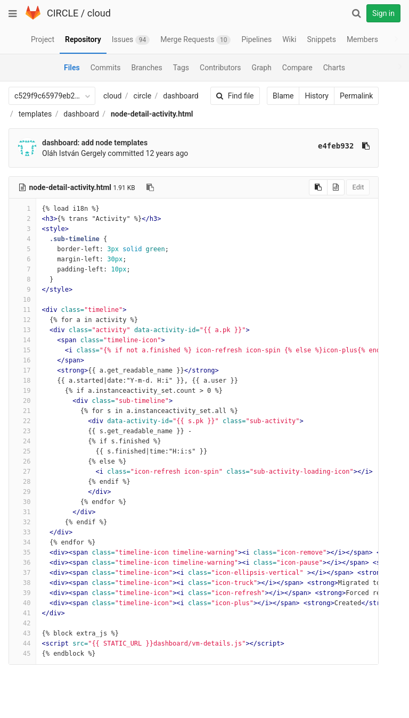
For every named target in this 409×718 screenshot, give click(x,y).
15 (22, 350)
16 (22, 360)
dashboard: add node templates (95, 142)
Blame (271, 96)
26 (22, 461)
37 (22, 572)
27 (22, 471)
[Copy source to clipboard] (307, 187)
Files (72, 67)
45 (22, 653)
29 (22, 492)
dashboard (180, 96)
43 (22, 633)
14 (22, 340)
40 (22, 603)
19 (22, 390)
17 (22, 370)
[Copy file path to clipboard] (150, 187)
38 (22, 583)
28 (22, 481)
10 (22, 299)
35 (22, 552)
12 (22, 320)
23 (22, 431)
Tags (181, 67)
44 (22, 643)
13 (22, 330)
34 (22, 542)
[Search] (356, 13)
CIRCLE (62, 13)
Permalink (345, 96)
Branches (147, 67)
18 (22, 380)
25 (22, 451)
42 (22, 623)
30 (22, 502)
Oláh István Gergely (74, 153)
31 (22, 512)
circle (143, 96)
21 (22, 411)
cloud (99, 13)
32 (22, 522)
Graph (262, 67)
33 (22, 532)
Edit (347, 187)
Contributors (220, 67)
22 (22, 421)
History (305, 96)
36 (22, 562)
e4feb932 (324, 146)
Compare (297, 67)
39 (22, 593)
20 (22, 401)
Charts (334, 67)
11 (22, 309)
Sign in (383, 13)
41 (22, 613)
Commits (106, 67)
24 (22, 441)
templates (35, 114)
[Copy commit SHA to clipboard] (354, 146)
